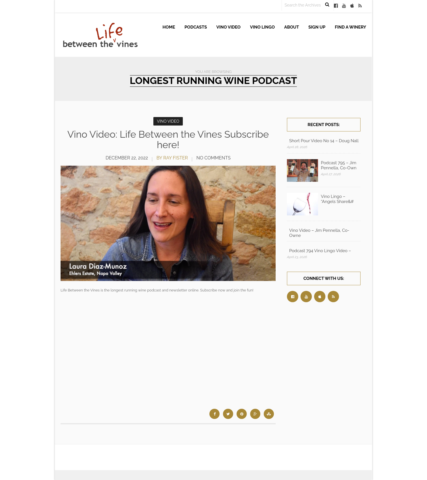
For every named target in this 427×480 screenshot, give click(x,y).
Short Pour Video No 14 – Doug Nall (324, 140)
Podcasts (195, 27)
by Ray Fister (172, 158)
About (291, 27)
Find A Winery (350, 27)
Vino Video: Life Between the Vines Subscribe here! (168, 139)
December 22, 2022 (127, 158)
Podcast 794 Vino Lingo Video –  (320, 250)
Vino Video (228, 27)
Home (168, 27)
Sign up (316, 27)
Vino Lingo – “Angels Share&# (337, 199)
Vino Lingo (262, 27)
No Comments (213, 158)
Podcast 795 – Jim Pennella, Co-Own (339, 165)
